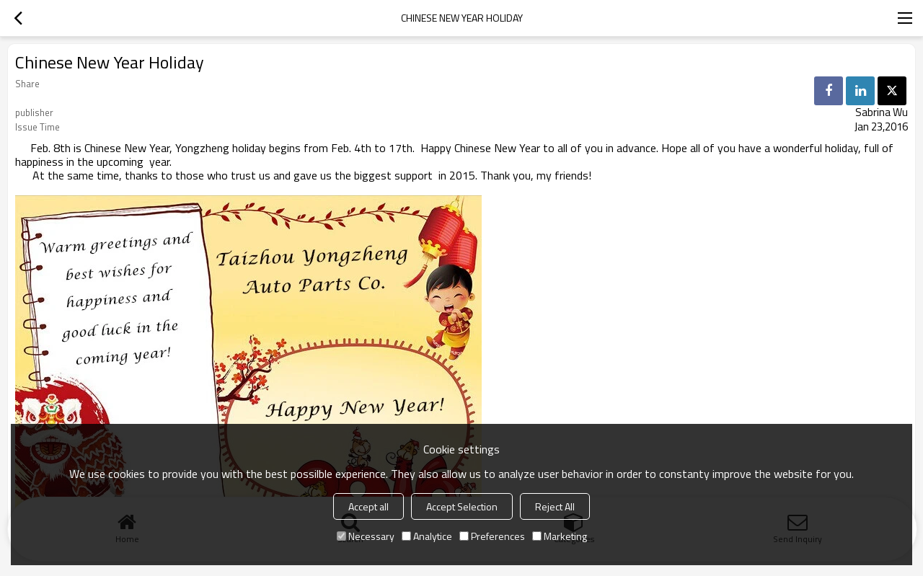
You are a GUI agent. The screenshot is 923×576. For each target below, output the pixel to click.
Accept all (368, 506)
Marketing (559, 536)
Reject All (555, 506)
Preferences (492, 536)
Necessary (365, 536)
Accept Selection (462, 506)
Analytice (427, 536)
